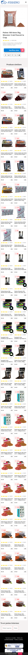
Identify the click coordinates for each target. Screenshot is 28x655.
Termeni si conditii (11, 638)
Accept (20, 653)
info (12, 87)
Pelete (15, 628)
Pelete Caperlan (7, 628)
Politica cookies (18, 639)
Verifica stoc (16, 50)
